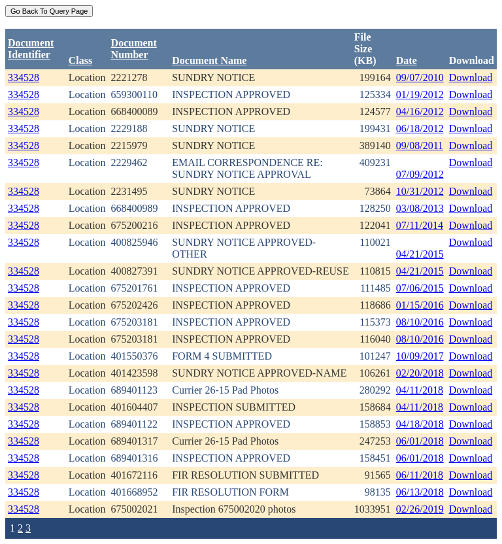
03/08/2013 (420, 208)
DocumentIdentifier (31, 48)
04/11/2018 (419, 390)
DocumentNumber (134, 48)
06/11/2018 (419, 475)
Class (80, 60)
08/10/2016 (420, 322)
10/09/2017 (420, 356)
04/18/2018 (420, 424)
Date (406, 60)
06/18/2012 (420, 128)
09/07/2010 (420, 77)
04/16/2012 (420, 111)
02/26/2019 (420, 509)
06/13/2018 (420, 492)
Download (471, 77)
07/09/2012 (420, 174)
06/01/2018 (420, 441)
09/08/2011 (419, 145)
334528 (23, 77)
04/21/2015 (420, 254)
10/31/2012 (420, 191)
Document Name (209, 60)
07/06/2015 (420, 288)
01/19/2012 (420, 94)
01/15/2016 (420, 305)
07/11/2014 (419, 225)
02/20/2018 (420, 373)
